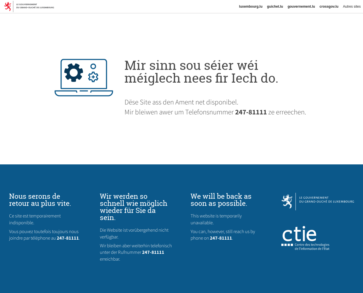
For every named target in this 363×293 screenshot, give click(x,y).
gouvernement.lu (301, 7)
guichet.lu (275, 7)
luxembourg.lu (251, 7)
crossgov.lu (329, 7)
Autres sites (352, 7)
